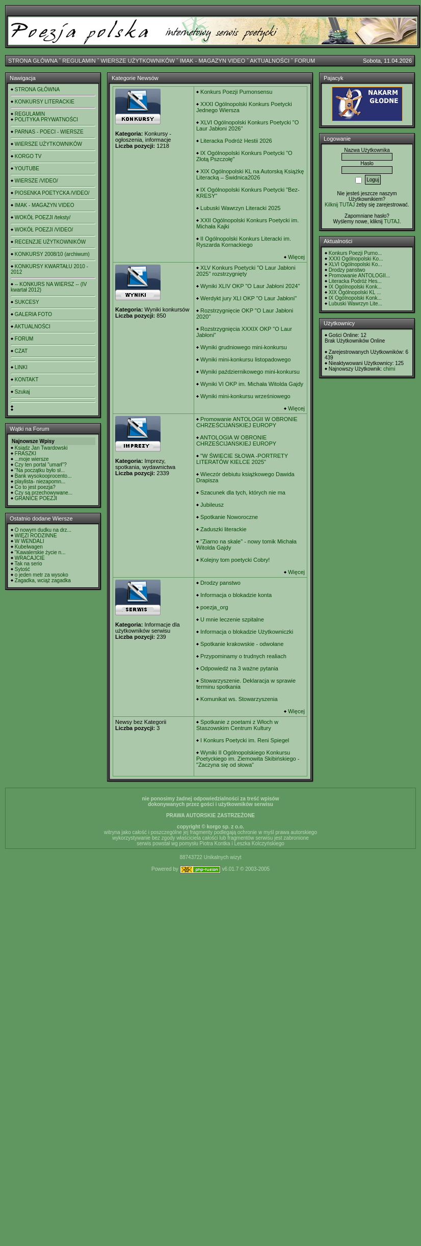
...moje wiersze (32, 459)
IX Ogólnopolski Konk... (355, 287)
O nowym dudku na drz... (43, 530)
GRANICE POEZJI (36, 498)
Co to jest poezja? (35, 487)
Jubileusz (212, 505)
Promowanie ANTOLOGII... (359, 275)
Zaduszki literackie (223, 529)
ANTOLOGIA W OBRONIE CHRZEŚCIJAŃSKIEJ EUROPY (236, 440)
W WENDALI (29, 541)
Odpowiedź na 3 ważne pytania (239, 668)
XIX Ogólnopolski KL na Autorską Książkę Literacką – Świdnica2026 (250, 174)
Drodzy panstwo (220, 583)
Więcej (296, 257)
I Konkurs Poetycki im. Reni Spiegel (244, 740)
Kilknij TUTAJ (340, 204)
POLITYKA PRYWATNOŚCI (46, 119)
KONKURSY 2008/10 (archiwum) (52, 254)
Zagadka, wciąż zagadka (43, 580)
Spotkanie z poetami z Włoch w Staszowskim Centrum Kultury (237, 725)
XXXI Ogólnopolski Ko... (356, 259)
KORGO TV (28, 156)
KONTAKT (26, 379)
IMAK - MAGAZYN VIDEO (212, 61)
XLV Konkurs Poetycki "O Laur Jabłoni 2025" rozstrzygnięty (246, 271)
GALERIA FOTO (33, 314)
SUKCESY (27, 302)
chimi (389, 369)
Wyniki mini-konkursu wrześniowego (245, 396)
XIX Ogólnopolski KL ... (355, 292)
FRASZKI (25, 453)
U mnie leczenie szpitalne (232, 619)
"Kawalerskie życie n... (40, 552)
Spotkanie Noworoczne (229, 517)
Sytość (22, 569)
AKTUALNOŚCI (270, 61)
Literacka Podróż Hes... (355, 281)
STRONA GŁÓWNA (33, 61)
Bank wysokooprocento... (43, 476)
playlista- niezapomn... (40, 481)
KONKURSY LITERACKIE (44, 102)
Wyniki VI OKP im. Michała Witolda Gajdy (251, 384)
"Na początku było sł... (40, 470)
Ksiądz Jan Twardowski (41, 448)
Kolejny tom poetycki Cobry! (235, 560)
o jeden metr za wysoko (41, 575)
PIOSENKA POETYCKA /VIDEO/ (52, 193)
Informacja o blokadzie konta (236, 595)
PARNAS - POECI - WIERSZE (49, 132)
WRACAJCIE (30, 558)
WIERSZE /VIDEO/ (36, 181)
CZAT (21, 351)
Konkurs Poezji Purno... (355, 253)
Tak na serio (28, 563)
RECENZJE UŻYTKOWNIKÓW (50, 242)
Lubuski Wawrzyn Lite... (355, 303)
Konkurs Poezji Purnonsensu (236, 92)
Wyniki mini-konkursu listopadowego (245, 359)
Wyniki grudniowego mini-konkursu (243, 347)
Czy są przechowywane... (43, 493)
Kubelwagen (29, 547)
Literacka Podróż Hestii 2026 (236, 141)
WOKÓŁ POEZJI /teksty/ (42, 217)
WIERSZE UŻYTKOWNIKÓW (138, 61)
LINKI (21, 367)
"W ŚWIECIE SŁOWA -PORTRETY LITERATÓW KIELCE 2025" (242, 459)
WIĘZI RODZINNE (36, 535)
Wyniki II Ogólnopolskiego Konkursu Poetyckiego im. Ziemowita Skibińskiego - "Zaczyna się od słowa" (247, 758)
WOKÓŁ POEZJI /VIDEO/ (44, 229)
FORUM (305, 61)
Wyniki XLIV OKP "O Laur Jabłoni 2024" (250, 286)
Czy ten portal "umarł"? (41, 465)
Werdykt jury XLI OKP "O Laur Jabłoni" (248, 298)
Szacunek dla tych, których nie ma (242, 492)
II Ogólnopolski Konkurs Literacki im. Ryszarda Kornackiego (243, 242)
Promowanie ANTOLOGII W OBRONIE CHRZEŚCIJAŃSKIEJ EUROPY (247, 422)
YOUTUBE (27, 168)
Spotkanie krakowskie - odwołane (241, 644)
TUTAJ (391, 221)
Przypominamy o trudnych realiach (243, 656)
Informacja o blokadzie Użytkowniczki (246, 632)
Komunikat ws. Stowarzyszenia (239, 699)
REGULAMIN (78, 61)
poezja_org (214, 607)
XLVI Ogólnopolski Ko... (355, 264)
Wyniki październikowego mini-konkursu (250, 372)
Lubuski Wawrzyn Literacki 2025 (240, 208)
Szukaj (22, 392)
